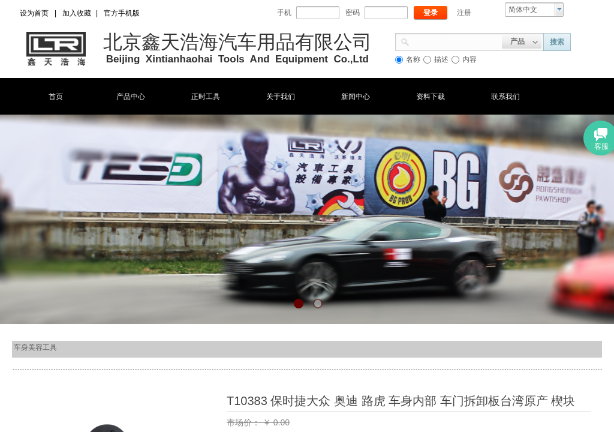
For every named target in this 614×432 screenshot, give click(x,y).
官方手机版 (122, 13)
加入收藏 (76, 13)
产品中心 (130, 96)
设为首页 (34, 13)
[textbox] (455, 41)
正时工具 (205, 96)
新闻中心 (355, 96)
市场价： (245, 422)
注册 (464, 12)
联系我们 (505, 96)
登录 (430, 12)
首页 (56, 96)
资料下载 (430, 96)
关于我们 (280, 96)
